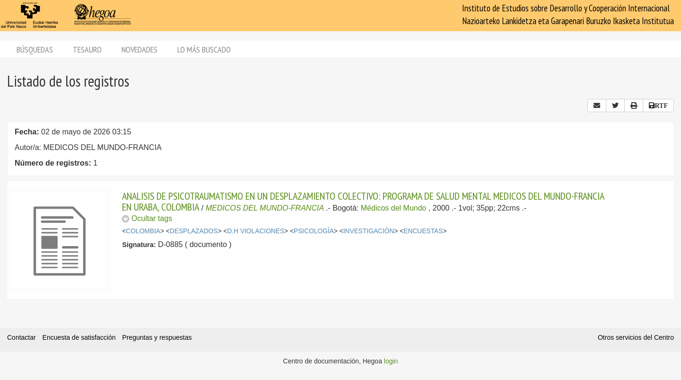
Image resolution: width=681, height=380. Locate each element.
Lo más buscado (204, 49)
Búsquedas (35, 49)
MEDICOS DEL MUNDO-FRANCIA (265, 208)
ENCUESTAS (423, 231)
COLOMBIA (143, 231)
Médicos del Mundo (394, 208)
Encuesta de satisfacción (79, 337)
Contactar (21, 337)
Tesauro (87, 49)
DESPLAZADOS (194, 231)
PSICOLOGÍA (314, 231)
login (391, 361)
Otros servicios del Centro (636, 337)
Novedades (139, 49)
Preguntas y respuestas (157, 337)
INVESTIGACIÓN (368, 231)
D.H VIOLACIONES (255, 231)
